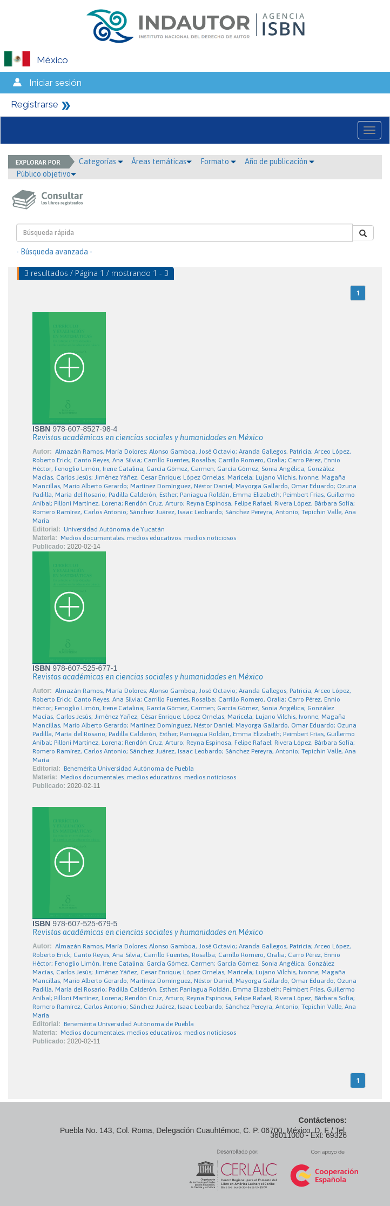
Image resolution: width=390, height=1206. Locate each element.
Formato (218, 161)
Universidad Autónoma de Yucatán (114, 529)
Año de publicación (279, 161)
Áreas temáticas (161, 161)
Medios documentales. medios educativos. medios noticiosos (148, 538)
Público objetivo (46, 174)
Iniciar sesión (55, 82)
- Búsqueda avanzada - (54, 251)
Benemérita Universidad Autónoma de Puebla (129, 768)
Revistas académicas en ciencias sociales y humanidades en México (147, 437)
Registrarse (34, 104)
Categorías (101, 161)
